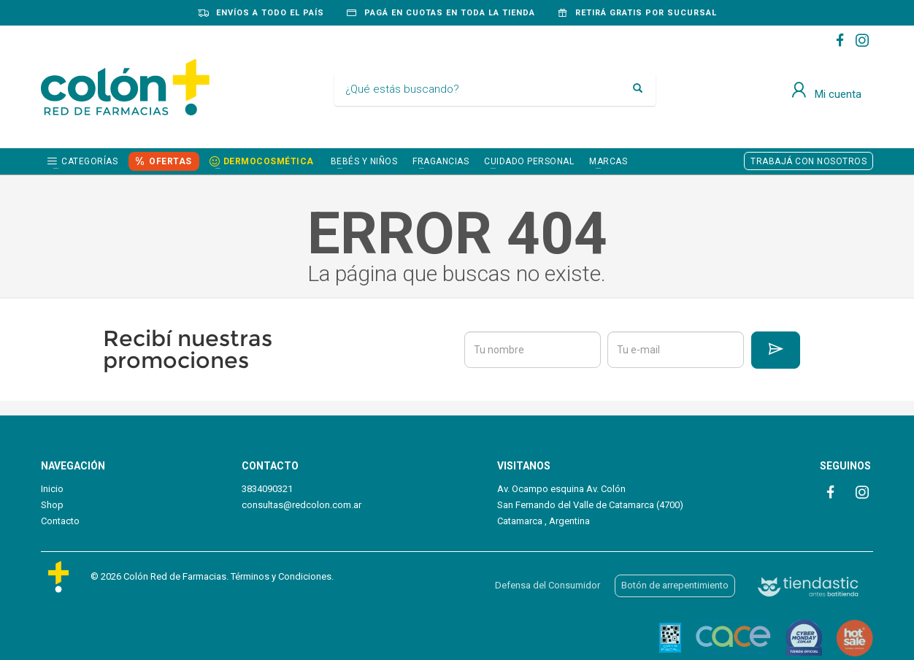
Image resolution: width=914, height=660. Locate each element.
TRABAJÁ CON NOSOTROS (808, 161)
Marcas (608, 161)
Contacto (60, 520)
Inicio (52, 488)
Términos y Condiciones (281, 576)
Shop (52, 504)
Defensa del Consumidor (547, 585)
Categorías (89, 161)
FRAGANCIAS (440, 161)
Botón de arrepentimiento (675, 585)
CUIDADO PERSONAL (529, 161)
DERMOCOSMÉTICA (268, 161)
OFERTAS (170, 161)
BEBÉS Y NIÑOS (364, 161)
